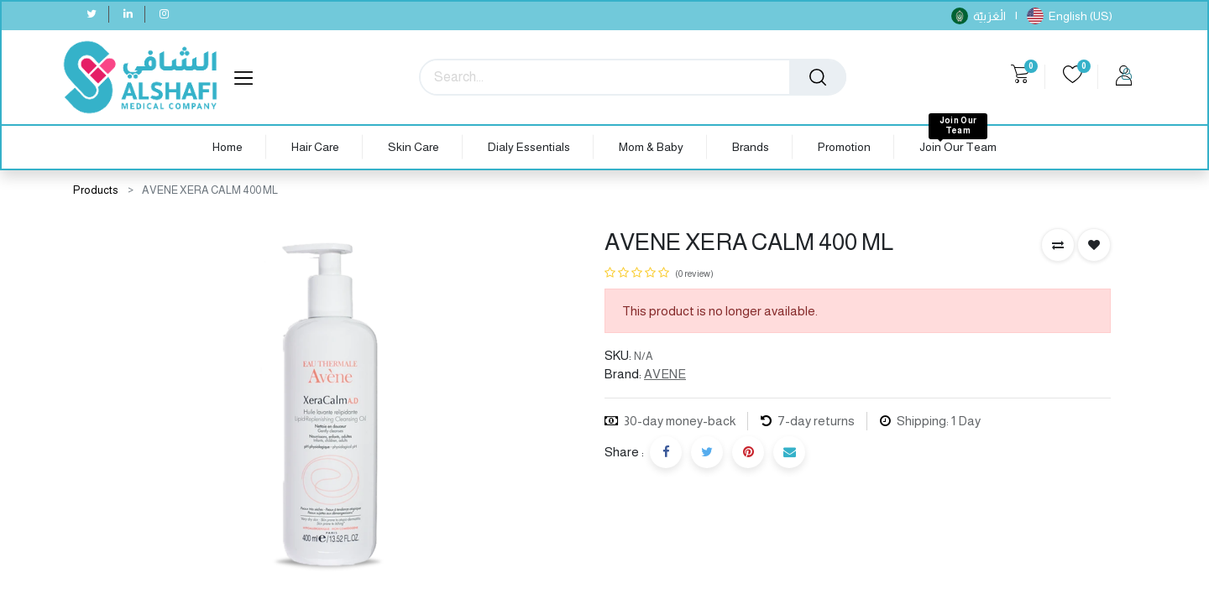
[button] (1058, 245)
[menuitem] (227, 147)
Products (95, 190)
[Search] (817, 77)
